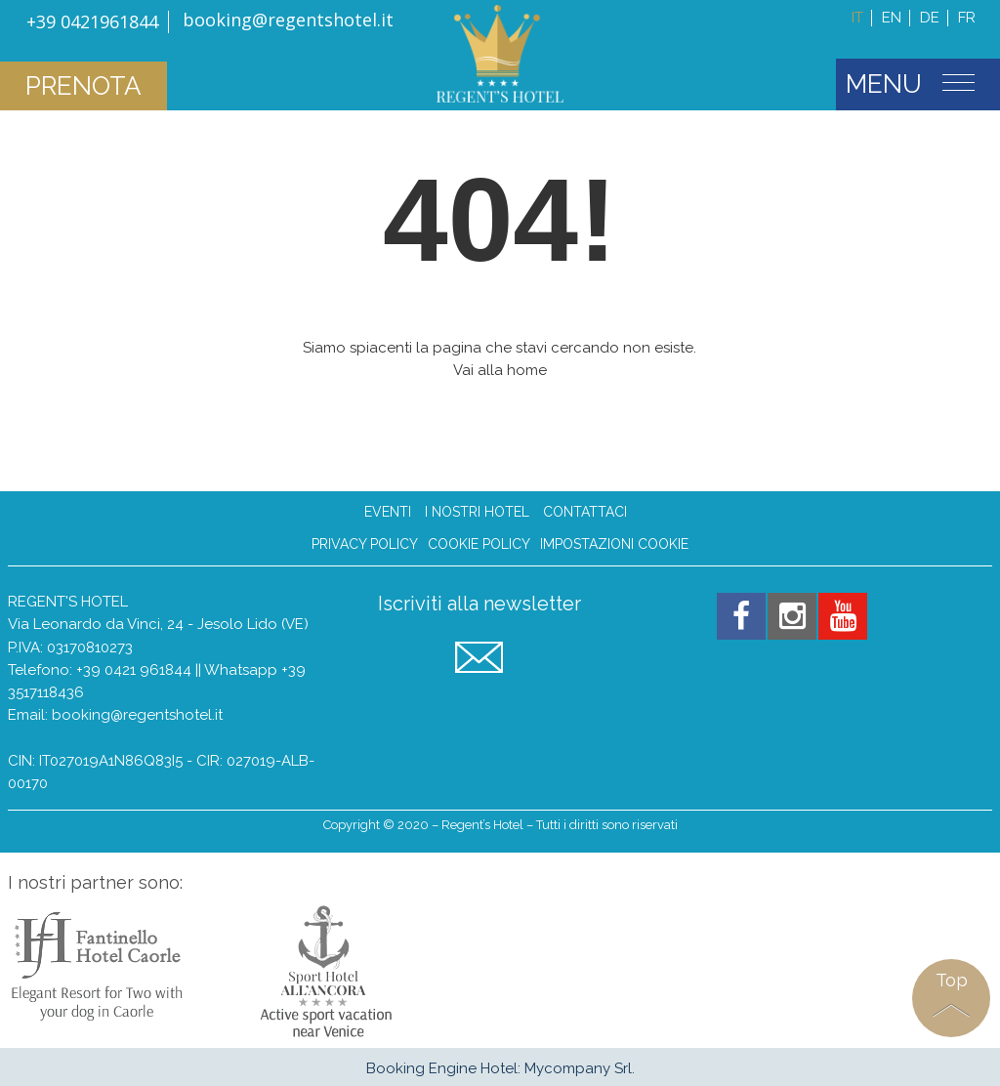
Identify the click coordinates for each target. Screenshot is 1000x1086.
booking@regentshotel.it (137, 715)
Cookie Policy (479, 544)
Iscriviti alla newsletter (479, 604)
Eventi (387, 512)
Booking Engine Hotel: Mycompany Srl (499, 1068)
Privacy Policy (365, 544)
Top (952, 980)
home (527, 370)
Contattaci (585, 512)
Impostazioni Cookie (614, 544)
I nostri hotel (477, 512)
